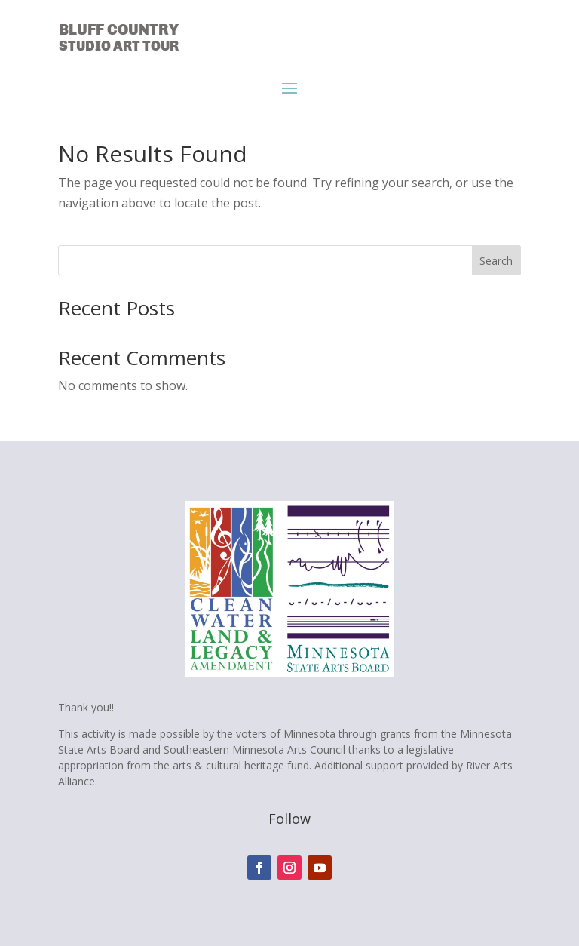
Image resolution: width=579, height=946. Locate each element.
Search (496, 260)
